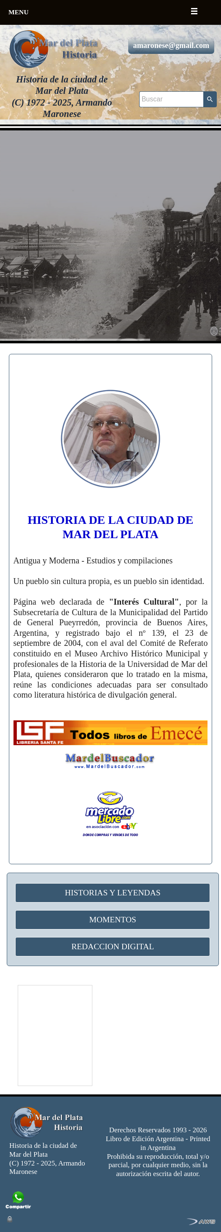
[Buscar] (171, 99)
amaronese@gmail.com (171, 45)
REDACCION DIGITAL (112, 946)
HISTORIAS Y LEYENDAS (113, 892)
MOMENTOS (112, 919)
